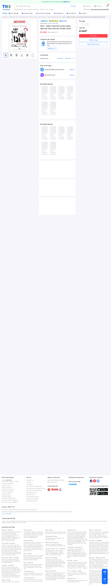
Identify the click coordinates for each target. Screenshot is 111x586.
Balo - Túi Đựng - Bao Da (98, 563)
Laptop (59, 554)
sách (47, 9)
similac (96, 521)
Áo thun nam (27, 542)
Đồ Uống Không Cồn (54, 578)
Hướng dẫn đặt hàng (7, 487)
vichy (17, 522)
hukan (13, 522)
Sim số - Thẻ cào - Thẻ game (80, 568)
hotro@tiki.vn (14, 500)
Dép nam (31, 566)
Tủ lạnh (94, 533)
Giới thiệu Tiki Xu (30, 494)
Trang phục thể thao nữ (95, 542)
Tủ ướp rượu (105, 537)
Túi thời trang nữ (29, 571)
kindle (70, 521)
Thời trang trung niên (32, 537)
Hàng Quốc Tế (71, 530)
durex (36, 521)
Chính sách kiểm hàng (7, 492)
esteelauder (12, 521)
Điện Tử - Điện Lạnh (95, 530)
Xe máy (72, 574)
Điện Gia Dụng (6, 580)
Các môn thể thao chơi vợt (99, 550)
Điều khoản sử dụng (31, 492)
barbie (24, 521)
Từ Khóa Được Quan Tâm (96, 571)
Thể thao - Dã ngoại (74, 534)
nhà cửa (42, 9)
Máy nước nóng (98, 536)
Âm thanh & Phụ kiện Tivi (95, 532)
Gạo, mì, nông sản (9, 549)
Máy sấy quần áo (97, 537)
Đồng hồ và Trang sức (52, 542)
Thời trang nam (28, 540)
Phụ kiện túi (39, 575)
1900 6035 (8, 513)
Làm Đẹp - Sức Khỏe (8, 565)
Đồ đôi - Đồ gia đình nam (35, 546)
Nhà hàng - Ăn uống (75, 565)
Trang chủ (88, 6)
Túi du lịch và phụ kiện (54, 532)
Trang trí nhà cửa (49, 559)
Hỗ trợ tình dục (14, 575)
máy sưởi (91, 572)
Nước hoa (7, 575)
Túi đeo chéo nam (32, 579)
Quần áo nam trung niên (33, 549)
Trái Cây (4, 545)
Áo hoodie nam (30, 545)
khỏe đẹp (36, 9)
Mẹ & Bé (77, 537)
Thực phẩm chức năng (10, 568)
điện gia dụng (18, 9)
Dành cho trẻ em (9, 552)
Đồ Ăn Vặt (50, 577)
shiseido (4, 522)
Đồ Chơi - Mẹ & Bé (7, 530)
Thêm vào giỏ (93, 40)
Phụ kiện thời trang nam (54, 539)
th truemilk (19, 521)
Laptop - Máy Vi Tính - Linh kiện (55, 548)
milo (48, 521)
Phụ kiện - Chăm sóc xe (73, 572)
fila (20, 522)
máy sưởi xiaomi (100, 578)
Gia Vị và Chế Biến (52, 575)
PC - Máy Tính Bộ (52, 554)
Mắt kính (59, 538)
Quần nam (33, 542)
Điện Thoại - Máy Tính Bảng (10, 557)
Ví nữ (39, 573)
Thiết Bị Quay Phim (98, 566)
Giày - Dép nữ (28, 553)
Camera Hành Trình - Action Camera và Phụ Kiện (98, 562)
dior (8, 521)
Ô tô (76, 574)
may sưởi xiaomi (97, 577)
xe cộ (25, 9)
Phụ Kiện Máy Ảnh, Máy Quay (96, 559)
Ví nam (25, 579)
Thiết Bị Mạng (54, 553)
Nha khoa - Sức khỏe (76, 566)
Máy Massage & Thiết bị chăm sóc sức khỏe (12, 570)
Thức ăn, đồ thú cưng (10, 553)
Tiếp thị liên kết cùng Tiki (32, 496)
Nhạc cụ (57, 566)
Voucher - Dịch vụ (72, 560)
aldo (57, 521)
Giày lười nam (27, 564)
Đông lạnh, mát (12, 548)
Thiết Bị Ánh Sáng (99, 561)
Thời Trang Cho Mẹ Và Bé (8, 532)
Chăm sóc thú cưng (50, 572)
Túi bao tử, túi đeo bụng (37, 581)
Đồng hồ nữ (54, 544)
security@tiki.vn (14, 502)
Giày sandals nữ (32, 557)
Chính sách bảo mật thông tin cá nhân (35, 488)
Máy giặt (94, 534)
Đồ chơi (17, 532)
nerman (75, 521)
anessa (84, 521)
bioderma (41, 521)
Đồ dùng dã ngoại (99, 543)
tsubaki (24, 522)
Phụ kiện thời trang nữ (50, 538)
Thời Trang (80, 532)
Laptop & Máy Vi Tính (79, 540)
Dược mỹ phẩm (15, 577)
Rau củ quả (7, 546)
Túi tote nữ (33, 575)
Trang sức (47, 544)
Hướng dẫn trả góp (6, 496)
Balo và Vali (49, 530)
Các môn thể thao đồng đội (99, 549)
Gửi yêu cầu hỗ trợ (6, 485)
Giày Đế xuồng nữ (33, 559)
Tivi (93, 536)
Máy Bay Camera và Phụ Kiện (98, 567)
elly (45, 521)
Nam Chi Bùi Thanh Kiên (51, 23)
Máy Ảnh (102, 568)
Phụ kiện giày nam (31, 567)
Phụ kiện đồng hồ (52, 545)
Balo (46, 532)
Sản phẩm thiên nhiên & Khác (10, 572)
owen (28, 521)
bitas (105, 521)
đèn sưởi (97, 572)
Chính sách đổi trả (6, 494)
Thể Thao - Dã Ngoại (95, 540)
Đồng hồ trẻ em (61, 545)
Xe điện (82, 572)
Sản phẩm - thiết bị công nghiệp (77, 541)
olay (93, 521)
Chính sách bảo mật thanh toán (34, 486)
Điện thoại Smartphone (7, 559)
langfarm (9, 522)
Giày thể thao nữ (102, 552)
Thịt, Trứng (9, 545)
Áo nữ (25, 532)
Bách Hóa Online (50, 571)
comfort (101, 521)
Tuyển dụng (29, 484)
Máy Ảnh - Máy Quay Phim (97, 557)
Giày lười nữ (36, 558)
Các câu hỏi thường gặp (8, 483)
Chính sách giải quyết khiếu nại (34, 490)
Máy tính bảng (8, 562)
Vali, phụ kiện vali (61, 533)
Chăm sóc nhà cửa (11, 554)
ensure (32, 521)
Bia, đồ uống (7, 550)
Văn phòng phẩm (80, 580)
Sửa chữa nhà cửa (52, 561)
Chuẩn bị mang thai (9, 540)
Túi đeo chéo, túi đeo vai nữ (30, 573)
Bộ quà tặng (53, 579)
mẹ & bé (30, 9)
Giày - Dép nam (28, 562)
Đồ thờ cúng (51, 566)
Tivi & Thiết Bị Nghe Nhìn (76, 542)
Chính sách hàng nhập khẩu (9, 498)
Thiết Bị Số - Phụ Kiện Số (74, 547)
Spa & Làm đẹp (78, 563)
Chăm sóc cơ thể (9, 570)
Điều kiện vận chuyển (31, 501)
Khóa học (80, 562)
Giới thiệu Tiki (29, 480)
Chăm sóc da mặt (6, 567)
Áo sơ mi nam (33, 543)
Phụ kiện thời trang (51, 536)
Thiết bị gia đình (15, 581)
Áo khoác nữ (35, 533)
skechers (52, 521)
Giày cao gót (27, 555)
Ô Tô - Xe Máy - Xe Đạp (74, 571)
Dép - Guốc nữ (34, 555)
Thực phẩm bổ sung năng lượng (99, 552)
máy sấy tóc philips (100, 574)
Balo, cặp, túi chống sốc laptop (55, 532)
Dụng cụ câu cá (96, 548)
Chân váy (34, 534)
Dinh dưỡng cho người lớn (11, 537)
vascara (4, 521)
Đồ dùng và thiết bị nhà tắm (55, 563)
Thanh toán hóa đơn (72, 562)
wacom (79, 521)
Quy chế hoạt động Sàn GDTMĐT (56, 480)
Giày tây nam (34, 564)
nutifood (66, 521)
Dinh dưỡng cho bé (9, 536)
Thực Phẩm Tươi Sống (8, 543)
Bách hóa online (75, 539)
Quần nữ (34, 532)
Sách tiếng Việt (71, 580)
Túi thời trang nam (29, 578)
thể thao (51, 9)
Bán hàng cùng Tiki (52, 482)
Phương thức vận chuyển (8, 489)
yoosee (89, 521)
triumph (61, 521)
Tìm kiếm (73, 6)
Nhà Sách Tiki (71, 578)
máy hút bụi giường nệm (98, 579)
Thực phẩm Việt (15, 546)
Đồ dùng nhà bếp (6, 581)
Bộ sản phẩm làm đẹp (11, 576)
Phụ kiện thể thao (99, 545)
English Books (76, 581)
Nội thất (53, 562)
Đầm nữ (29, 532)
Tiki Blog (28, 482)
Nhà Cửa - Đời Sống (51, 557)
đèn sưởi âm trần (96, 582)
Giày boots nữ (29, 558)
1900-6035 (9, 480)
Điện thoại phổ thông (10, 561)
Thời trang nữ (28, 530)
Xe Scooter (81, 574)
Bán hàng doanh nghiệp (32, 498)
